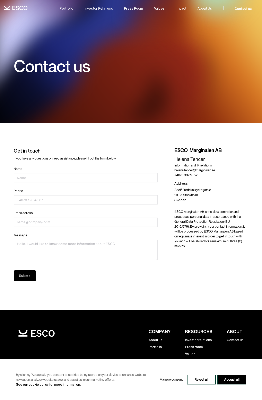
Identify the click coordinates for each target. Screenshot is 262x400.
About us (155, 340)
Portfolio (66, 8)
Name (18, 169)
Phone (18, 191)
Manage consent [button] (171, 379)
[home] (15, 8)
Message (21, 235)
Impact (181, 8)
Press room (133, 8)
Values (159, 8)
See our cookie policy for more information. (48, 384)
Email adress (23, 213)
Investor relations (99, 8)
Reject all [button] (201, 380)
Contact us (243, 9)
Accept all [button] (231, 380)
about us (205, 8)
